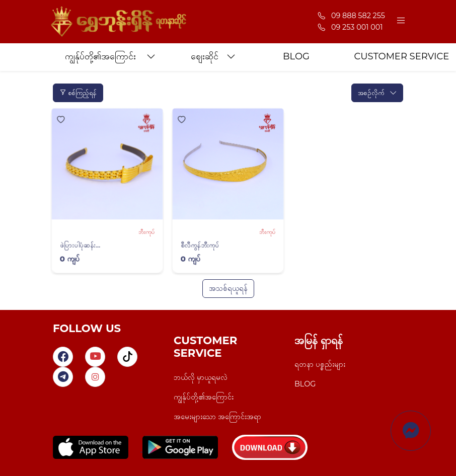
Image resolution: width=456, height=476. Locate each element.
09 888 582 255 (351, 15)
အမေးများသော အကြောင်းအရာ (217, 416)
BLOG (305, 383)
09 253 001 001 (350, 27)
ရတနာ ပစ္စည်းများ (319, 364)
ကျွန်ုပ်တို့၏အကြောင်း (204, 397)
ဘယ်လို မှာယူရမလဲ (200, 377)
